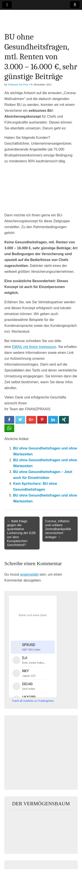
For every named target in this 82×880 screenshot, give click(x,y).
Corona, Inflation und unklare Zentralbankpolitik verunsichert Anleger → (58, 529)
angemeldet (29, 574)
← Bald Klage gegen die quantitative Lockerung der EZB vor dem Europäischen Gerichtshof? (21, 533)
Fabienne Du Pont (18, 84)
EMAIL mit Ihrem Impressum (34, 347)
